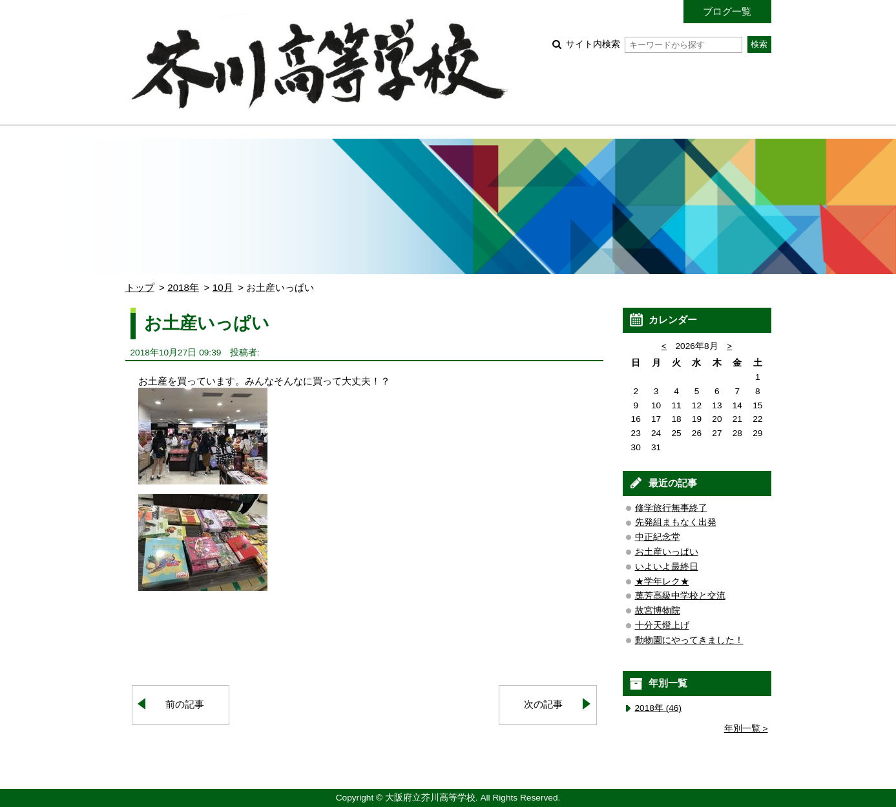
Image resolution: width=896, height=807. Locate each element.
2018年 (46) (658, 708)
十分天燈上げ (662, 625)
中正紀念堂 (657, 537)
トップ (139, 287)
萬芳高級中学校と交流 (680, 596)
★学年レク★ (662, 581)
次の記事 (543, 704)
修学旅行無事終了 (671, 508)
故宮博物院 (657, 610)
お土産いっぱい (666, 552)
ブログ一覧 (727, 11)
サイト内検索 (654, 44)
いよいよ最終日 (666, 567)
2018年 (183, 287)
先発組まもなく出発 (675, 522)
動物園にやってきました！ (689, 640)
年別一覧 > (746, 728)
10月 (223, 287)
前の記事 (184, 704)
